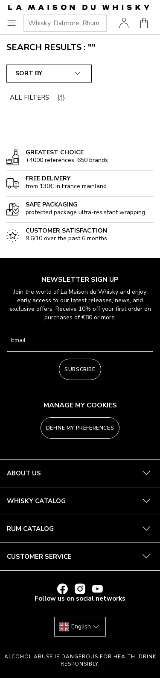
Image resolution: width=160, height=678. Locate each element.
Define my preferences (80, 427)
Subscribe (79, 369)
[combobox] (65, 23)
